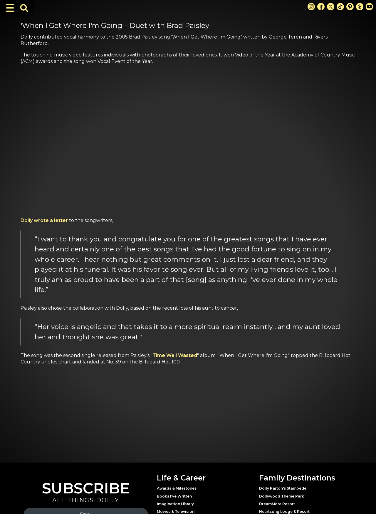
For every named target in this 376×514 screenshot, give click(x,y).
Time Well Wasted (174, 355)
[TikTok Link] (340, 6)
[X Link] (330, 6)
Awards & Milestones (177, 488)
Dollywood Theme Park (281, 496)
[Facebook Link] (321, 6)
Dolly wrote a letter (44, 220)
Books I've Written (174, 496)
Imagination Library (175, 504)
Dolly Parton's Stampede (282, 488)
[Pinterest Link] (350, 6)
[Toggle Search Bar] (24, 8)
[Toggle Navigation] (10, 8)
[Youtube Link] (369, 6)
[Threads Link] (359, 6)
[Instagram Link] (311, 6)
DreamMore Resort (277, 504)
